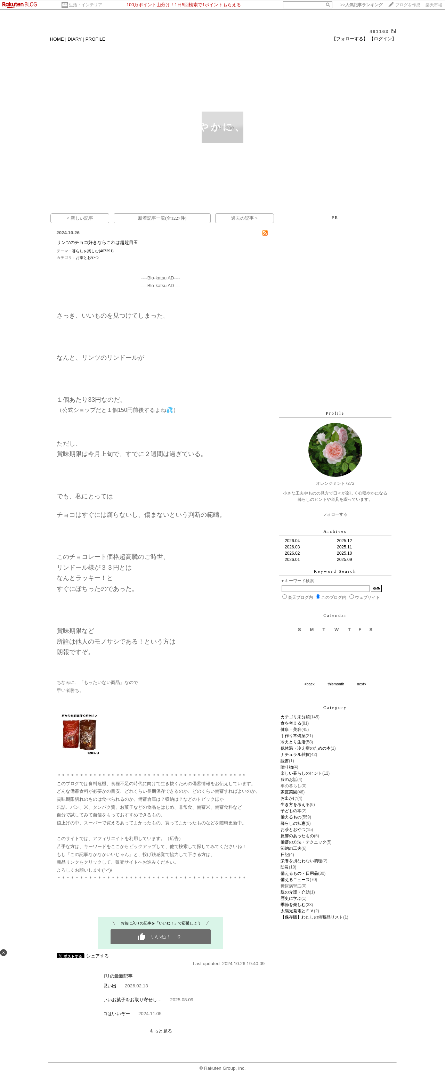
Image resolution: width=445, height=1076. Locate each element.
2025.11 (344, 547)
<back (309, 684)
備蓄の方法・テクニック (303, 842)
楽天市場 (434, 4)
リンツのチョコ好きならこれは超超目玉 (97, 242)
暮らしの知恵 (293, 823)
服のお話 (289, 779)
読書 (285, 760)
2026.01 (292, 559)
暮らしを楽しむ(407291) (93, 251)
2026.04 (292, 540)
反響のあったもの (297, 835)
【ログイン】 (382, 38)
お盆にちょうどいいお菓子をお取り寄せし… (116, 999)
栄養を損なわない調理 (301, 860)
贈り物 (287, 767)
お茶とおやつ (87, 257)
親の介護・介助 (295, 892)
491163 (379, 31)
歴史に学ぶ (291, 898)
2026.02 (292, 553)
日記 (285, 854)
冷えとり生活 (293, 742)
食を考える (291, 723)
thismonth (335, 684)
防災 (285, 867)
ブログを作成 (407, 4)
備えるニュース (295, 879)
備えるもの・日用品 (299, 873)
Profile (335, 413)
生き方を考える (295, 804)
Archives (335, 531)
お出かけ (289, 798)
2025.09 (344, 559)
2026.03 (292, 547)
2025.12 (344, 540)
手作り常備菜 (293, 735)
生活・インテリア (85, 4)
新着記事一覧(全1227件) (162, 218)
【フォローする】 (350, 38)
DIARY (75, 39)
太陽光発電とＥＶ (297, 910)
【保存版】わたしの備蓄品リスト (312, 917)
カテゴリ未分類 (295, 717)
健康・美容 (291, 729)
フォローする (335, 514)
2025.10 (344, 553)
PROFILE (95, 39)
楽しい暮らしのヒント (301, 773)
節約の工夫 (291, 848)
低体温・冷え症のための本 (306, 748)
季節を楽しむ (293, 904)
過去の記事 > (244, 218)
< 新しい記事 (80, 218)
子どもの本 (291, 810)
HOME (57, 39)
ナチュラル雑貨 (295, 754)
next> (361, 684)
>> (361, 4)
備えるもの (291, 817)
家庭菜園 (289, 792)
